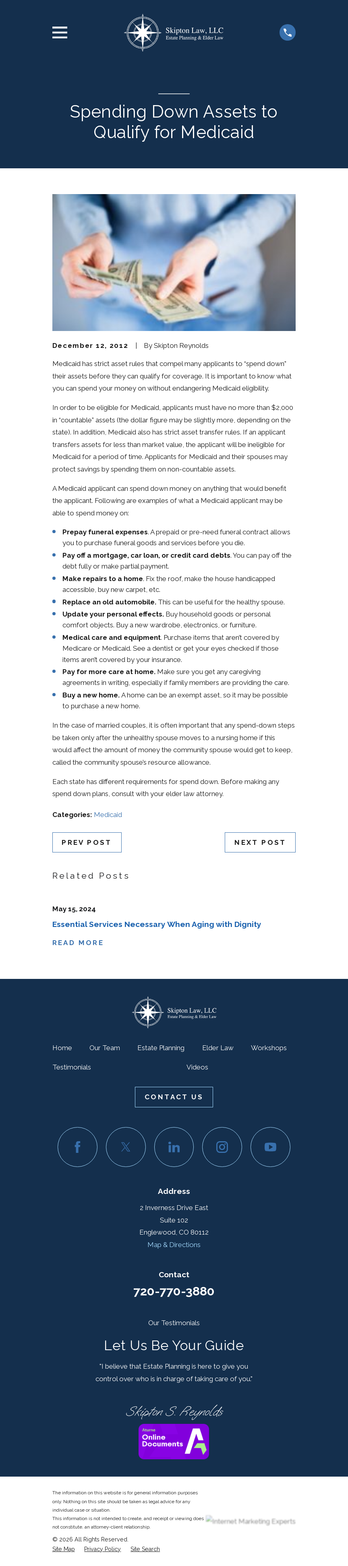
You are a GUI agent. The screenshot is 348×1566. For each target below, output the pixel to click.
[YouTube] (270, 1147)
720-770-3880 (174, 1291)
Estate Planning (160, 1048)
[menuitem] (63, 1549)
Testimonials (71, 1067)
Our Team (104, 1048)
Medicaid (108, 815)
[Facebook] (77, 1147)
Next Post (260, 842)
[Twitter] (126, 1147)
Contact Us (174, 1097)
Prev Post (87, 842)
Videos (197, 1067)
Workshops (269, 1048)
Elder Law (218, 1048)
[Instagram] (222, 1147)
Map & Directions (174, 1245)
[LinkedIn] (174, 1147)
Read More (78, 943)
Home (62, 1048)
